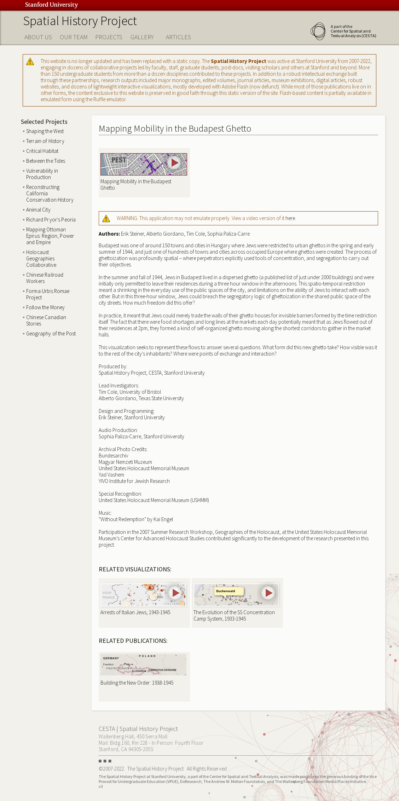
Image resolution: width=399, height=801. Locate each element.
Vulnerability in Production (42, 173)
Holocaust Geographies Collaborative (41, 258)
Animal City (38, 209)
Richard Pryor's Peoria (51, 219)
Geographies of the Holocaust (247, 532)
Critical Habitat (42, 151)
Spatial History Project (80, 21)
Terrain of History (45, 141)
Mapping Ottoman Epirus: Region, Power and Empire (50, 236)
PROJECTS (108, 37)
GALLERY (142, 37)
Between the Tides (45, 160)
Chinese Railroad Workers (44, 277)
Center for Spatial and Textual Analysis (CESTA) (353, 33)
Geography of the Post (51, 333)
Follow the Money (45, 307)
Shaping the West (45, 131)
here (290, 218)
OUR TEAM (74, 37)
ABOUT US (38, 37)
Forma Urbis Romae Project (48, 294)
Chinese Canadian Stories (46, 320)
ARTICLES (178, 37)
